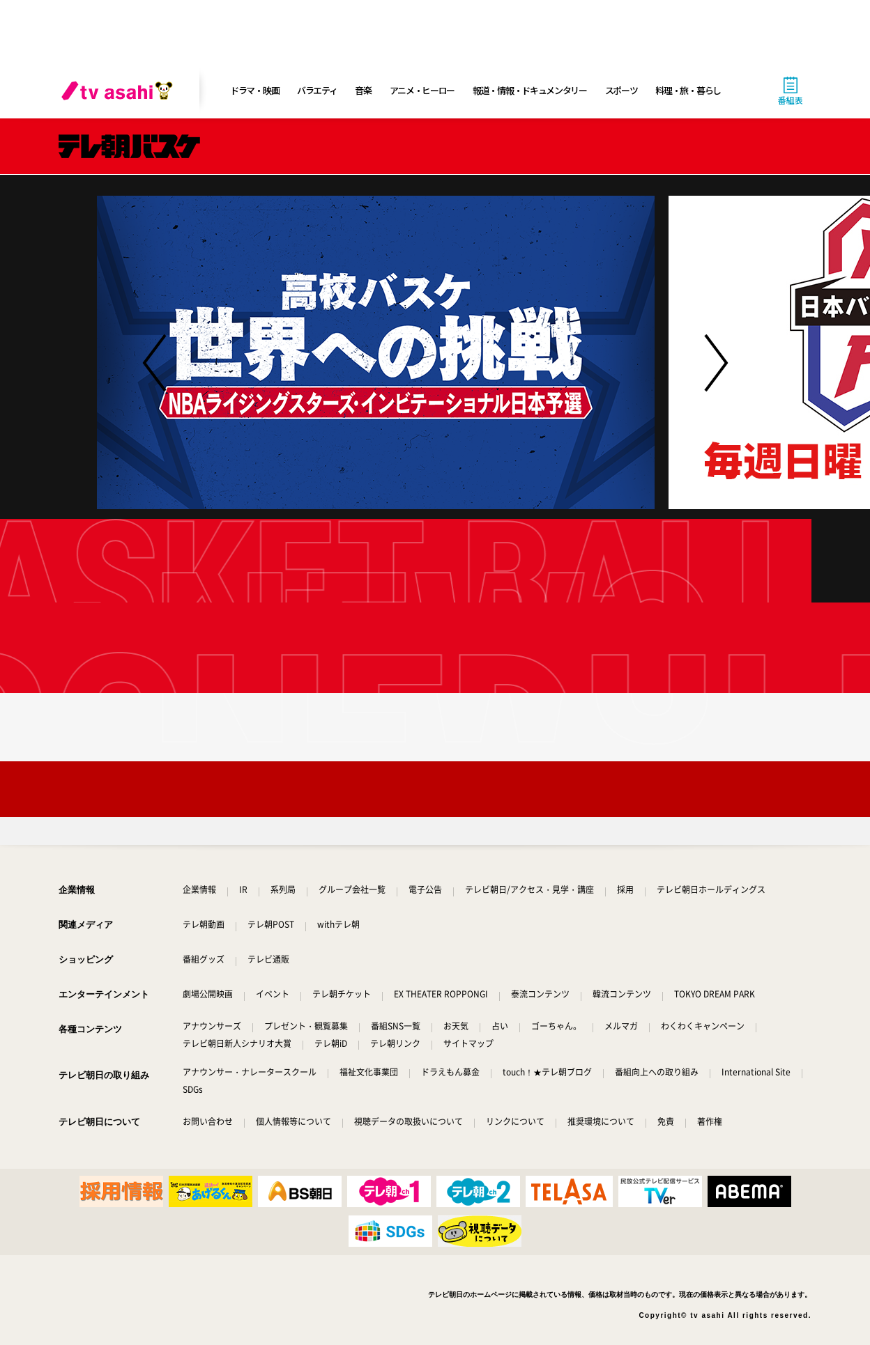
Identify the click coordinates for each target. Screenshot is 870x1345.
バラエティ (317, 90)
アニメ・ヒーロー (422, 90)
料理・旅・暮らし (688, 90)
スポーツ (621, 90)
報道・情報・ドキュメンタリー (530, 90)
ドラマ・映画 (254, 90)
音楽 (363, 90)
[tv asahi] (119, 90)
